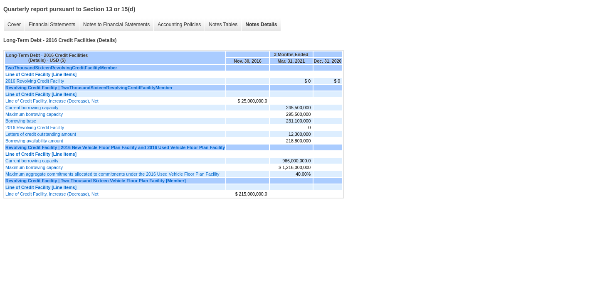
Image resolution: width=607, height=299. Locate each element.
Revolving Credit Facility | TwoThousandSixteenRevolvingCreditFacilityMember (89, 87)
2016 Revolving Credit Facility (34, 80)
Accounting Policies (179, 24)
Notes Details (261, 24)
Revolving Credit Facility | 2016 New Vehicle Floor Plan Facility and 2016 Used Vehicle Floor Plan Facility (115, 147)
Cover (14, 24)
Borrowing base (20, 120)
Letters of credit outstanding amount (40, 134)
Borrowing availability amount (34, 140)
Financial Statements (52, 24)
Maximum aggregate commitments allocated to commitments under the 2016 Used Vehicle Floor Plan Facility (112, 174)
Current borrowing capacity (31, 107)
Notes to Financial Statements (116, 24)
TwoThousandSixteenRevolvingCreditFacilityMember (61, 67)
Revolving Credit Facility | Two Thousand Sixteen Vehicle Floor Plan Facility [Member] (95, 180)
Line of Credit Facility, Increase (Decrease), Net (52, 100)
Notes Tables (223, 24)
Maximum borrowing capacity (34, 114)
